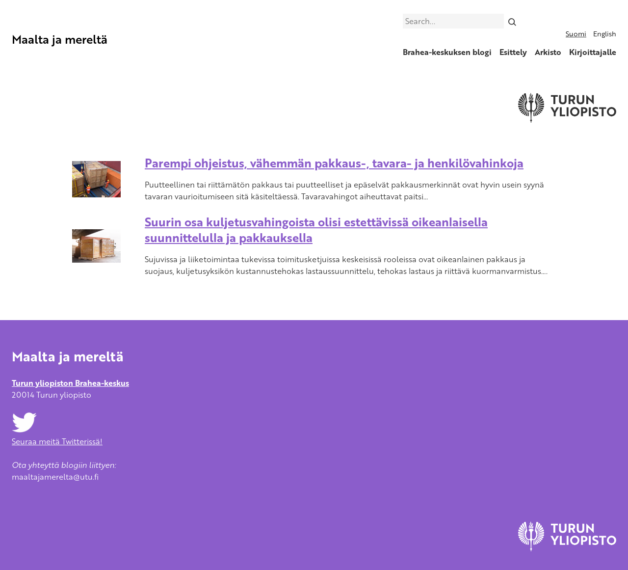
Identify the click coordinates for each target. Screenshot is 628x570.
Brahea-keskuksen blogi (447, 52)
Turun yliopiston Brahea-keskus (70, 383)
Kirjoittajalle (592, 52)
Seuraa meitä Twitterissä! (57, 435)
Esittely (513, 52)
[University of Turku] (567, 548)
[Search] (512, 21)
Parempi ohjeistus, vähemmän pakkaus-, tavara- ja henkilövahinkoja (334, 162)
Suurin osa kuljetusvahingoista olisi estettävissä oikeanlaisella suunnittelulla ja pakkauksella (316, 229)
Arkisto (548, 52)
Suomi (576, 33)
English (604, 33)
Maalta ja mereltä (59, 39)
